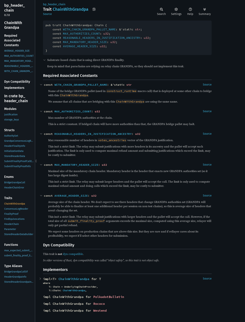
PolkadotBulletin (108, 297)
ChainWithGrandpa (73, 279)
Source (47, 14)
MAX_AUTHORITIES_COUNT (81, 33)
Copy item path (94, 9)
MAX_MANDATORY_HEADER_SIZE (85, 42)
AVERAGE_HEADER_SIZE (79, 46)
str (137, 29)
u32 (106, 33)
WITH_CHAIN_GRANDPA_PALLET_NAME (89, 29)
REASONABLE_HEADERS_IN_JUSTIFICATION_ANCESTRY (101, 38)
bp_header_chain (54, 4)
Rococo (99, 304)
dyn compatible (73, 254)
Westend (100, 310)
